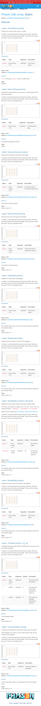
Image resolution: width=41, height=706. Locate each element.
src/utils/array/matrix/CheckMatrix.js (18, 72)
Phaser (5, 14)
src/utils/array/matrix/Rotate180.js (17, 319)
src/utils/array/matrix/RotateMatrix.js (18, 462)
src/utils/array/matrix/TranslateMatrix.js (19, 610)
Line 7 (27, 18)
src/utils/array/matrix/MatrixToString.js (18, 135)
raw (37, 40)
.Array (19, 14)
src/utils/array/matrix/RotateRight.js (18, 524)
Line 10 (33, 135)
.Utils (13, 14)
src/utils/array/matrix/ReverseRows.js (18, 259)
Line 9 (30, 319)
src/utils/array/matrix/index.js (16, 18)
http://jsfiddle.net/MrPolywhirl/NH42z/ (27, 411)
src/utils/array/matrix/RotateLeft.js (17, 382)
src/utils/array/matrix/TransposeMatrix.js (19, 676)
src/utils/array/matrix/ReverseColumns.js (19, 197)
